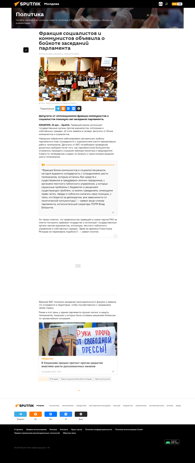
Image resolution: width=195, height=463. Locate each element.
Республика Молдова (100, 405)
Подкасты (128, 405)
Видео (179, 405)
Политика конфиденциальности (98, 429)
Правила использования (36, 429)
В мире (170, 405)
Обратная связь (69, 433)
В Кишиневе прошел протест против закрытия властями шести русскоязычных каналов (72, 364)
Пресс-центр (76, 429)
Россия (116, 405)
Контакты (64, 429)
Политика (43, 379)
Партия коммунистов (102, 379)
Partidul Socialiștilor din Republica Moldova (61, 103)
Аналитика (141, 405)
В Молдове (54, 379)
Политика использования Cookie (129, 429)
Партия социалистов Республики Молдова (76, 379)
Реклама (53, 429)
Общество (47, 358)
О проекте (18, 429)
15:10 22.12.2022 (46, 54)
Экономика (68, 405)
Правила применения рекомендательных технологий (37, 433)
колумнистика (156, 405)
